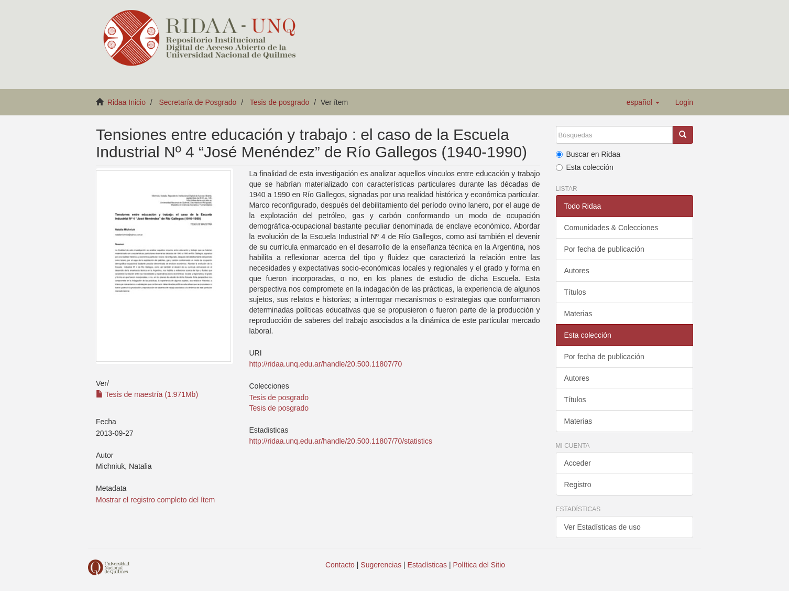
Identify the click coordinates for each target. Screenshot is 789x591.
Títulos (575, 292)
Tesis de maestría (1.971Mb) (147, 394)
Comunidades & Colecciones (611, 227)
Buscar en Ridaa (588, 154)
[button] (643, 102)
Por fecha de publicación (604, 249)
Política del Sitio (479, 565)
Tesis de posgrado (280, 102)
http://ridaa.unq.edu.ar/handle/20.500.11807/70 (325, 364)
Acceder (577, 463)
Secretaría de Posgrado (198, 102)
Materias (578, 313)
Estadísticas (427, 565)
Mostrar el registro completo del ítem (155, 500)
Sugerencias (380, 565)
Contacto (340, 565)
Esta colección (584, 167)
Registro (577, 484)
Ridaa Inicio (126, 102)
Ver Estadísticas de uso (602, 527)
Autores (576, 270)
